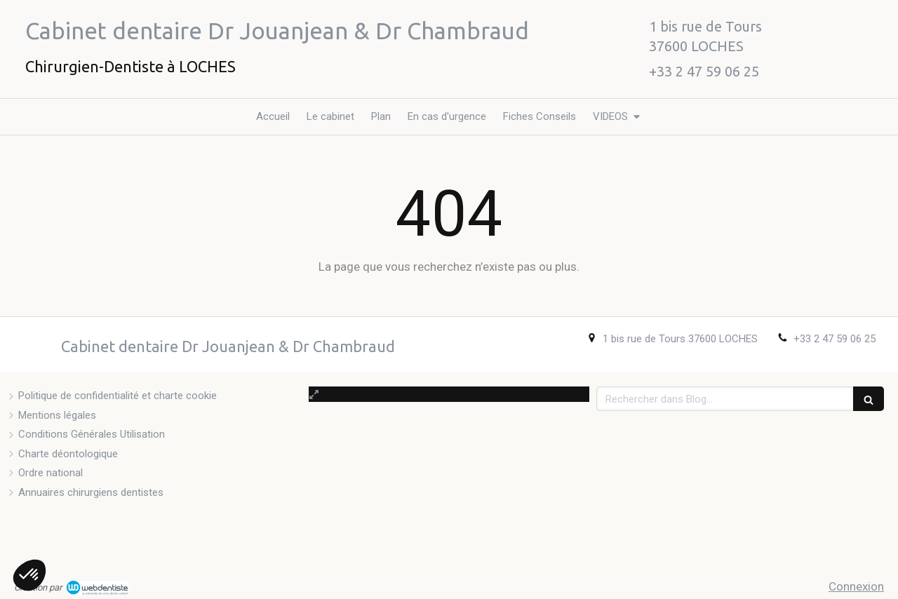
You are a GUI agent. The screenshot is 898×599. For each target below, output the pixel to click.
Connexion (856, 586)
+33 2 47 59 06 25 (834, 338)
